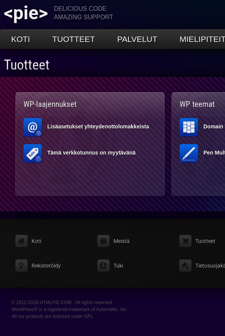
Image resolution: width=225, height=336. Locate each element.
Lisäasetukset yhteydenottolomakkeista (86, 127)
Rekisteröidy (46, 266)
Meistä (121, 241)
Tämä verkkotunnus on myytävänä (79, 153)
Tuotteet (73, 39)
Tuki (118, 266)
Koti (20, 39)
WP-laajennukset (50, 104)
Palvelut (137, 39)
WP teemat (197, 104)
